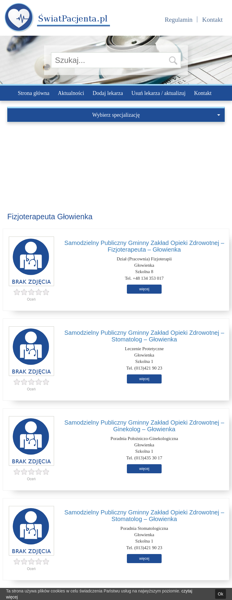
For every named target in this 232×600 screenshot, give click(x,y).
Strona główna (33, 93)
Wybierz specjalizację (156, 115)
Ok (220, 594)
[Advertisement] (116, 167)
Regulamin (178, 19)
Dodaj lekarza (107, 93)
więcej (144, 289)
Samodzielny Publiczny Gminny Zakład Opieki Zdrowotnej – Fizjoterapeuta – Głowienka (144, 246)
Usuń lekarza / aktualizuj (158, 93)
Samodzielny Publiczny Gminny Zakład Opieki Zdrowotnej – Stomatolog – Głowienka (144, 336)
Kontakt (212, 19)
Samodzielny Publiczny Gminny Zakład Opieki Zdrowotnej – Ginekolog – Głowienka (144, 425)
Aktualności (71, 93)
